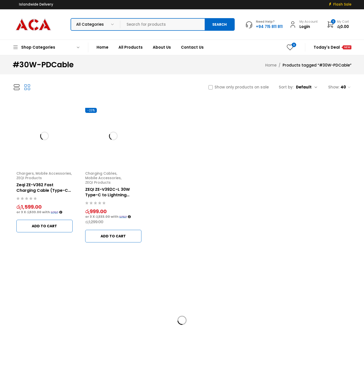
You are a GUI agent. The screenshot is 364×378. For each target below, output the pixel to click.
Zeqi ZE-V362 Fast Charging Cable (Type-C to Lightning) (42, 190)
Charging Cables (100, 173)
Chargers (25, 173)
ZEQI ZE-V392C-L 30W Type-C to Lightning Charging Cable (107, 195)
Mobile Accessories (53, 173)
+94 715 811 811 (29, 340)
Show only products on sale (242, 87)
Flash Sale (342, 5)
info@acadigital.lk (31, 332)
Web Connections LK (237, 371)
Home (271, 65)
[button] (44, 226)
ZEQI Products (29, 178)
